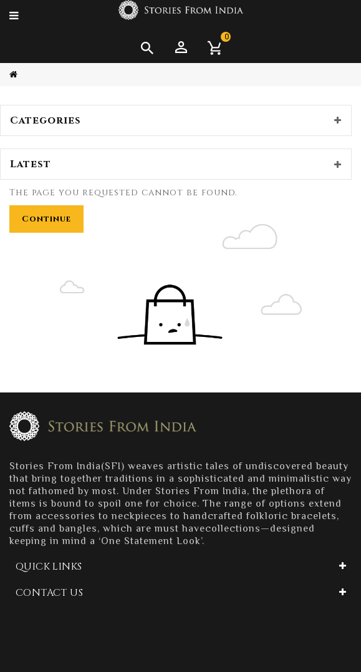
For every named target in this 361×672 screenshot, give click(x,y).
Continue (46, 219)
